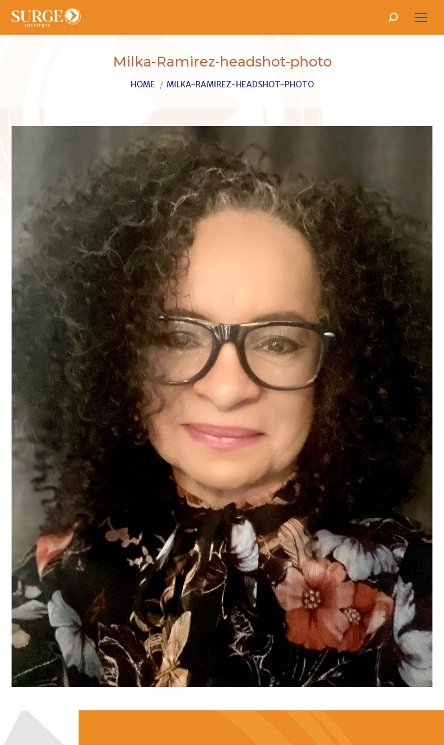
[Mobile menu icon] (420, 17)
